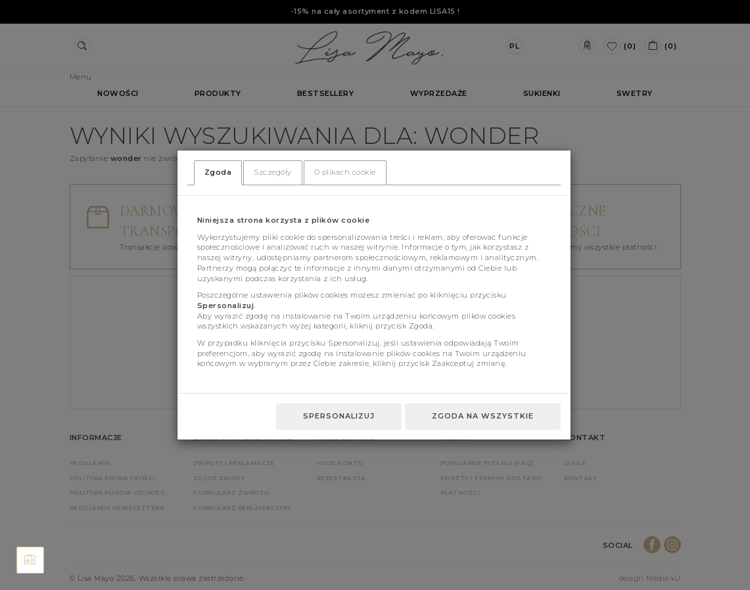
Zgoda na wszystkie (483, 415)
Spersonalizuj (339, 415)
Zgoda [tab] (218, 172)
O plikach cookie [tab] (345, 172)
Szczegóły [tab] (273, 172)
